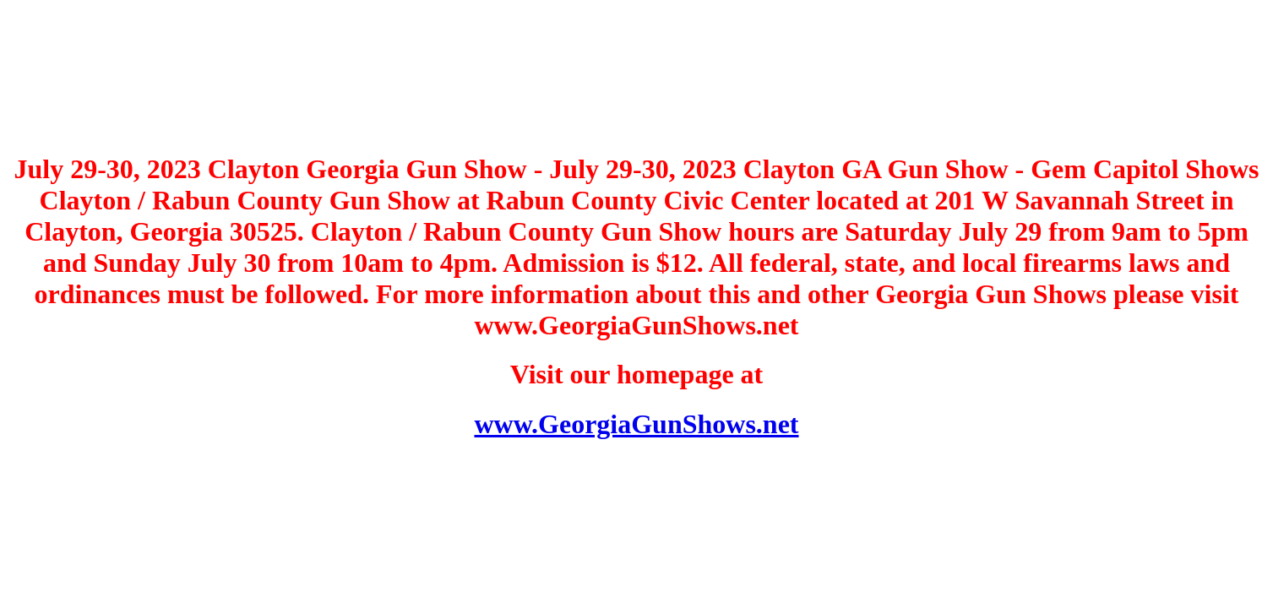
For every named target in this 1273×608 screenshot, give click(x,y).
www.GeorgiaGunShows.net (636, 424)
